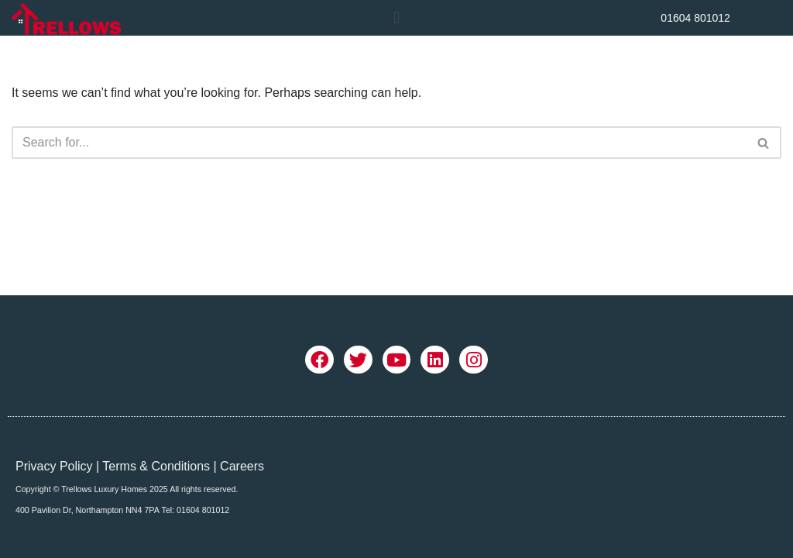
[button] (396, 17)
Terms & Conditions (156, 466)
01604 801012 (695, 18)
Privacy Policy (54, 466)
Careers (242, 466)
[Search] (379, 142)
